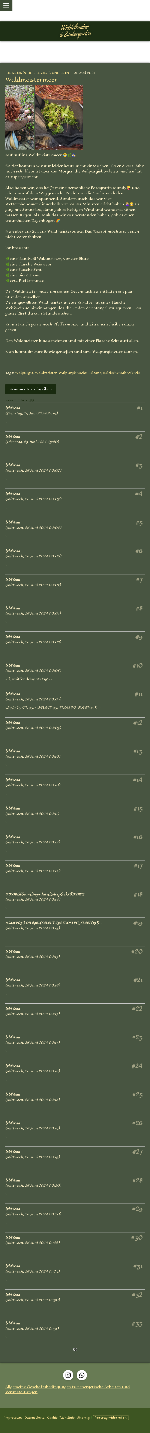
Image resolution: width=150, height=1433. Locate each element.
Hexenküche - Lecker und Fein (38, 72)
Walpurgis (24, 372)
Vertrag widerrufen (110, 1417)
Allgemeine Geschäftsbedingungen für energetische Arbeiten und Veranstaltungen (67, 1389)
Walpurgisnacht (72, 372)
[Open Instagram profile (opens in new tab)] (68, 1375)
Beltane (94, 372)
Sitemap (83, 1417)
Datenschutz (34, 1417)
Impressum (13, 1417)
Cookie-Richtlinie (61, 1417)
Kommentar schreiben (30, 389)
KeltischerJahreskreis (121, 372)
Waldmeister (46, 372)
